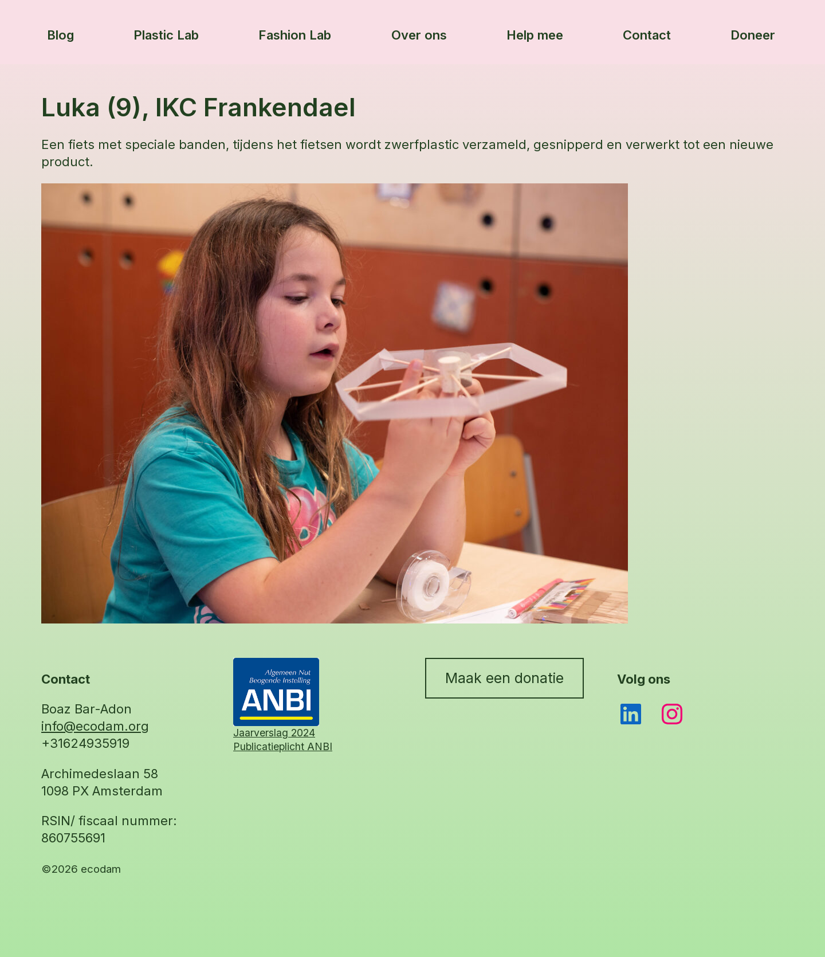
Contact (647, 35)
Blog (60, 35)
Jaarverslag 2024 (274, 733)
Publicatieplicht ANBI (282, 746)
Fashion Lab (294, 35)
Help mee (534, 35)
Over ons (419, 35)
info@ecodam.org (95, 726)
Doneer (752, 35)
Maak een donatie (504, 678)
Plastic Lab (166, 35)
